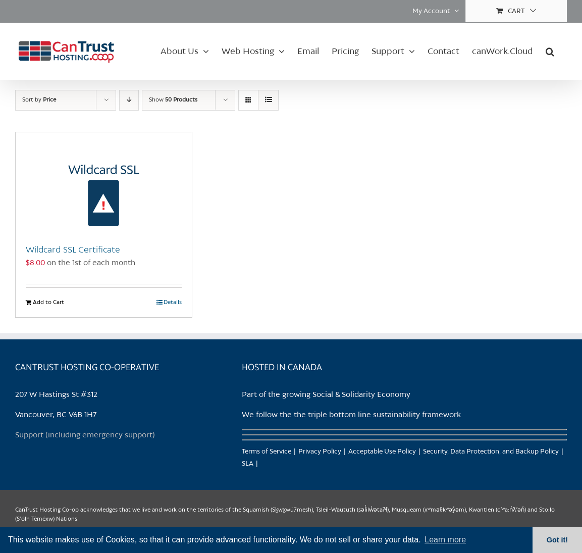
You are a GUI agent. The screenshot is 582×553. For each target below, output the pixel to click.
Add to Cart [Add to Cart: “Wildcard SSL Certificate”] (48, 302)
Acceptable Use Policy (382, 451)
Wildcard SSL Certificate (73, 250)
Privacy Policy (319, 451)
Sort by (39, 100)
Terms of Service (266, 451)
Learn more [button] (445, 539)
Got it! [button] (557, 540)
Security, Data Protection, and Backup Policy (491, 451)
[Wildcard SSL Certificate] (104, 182)
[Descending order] (129, 100)
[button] (550, 51)
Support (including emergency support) (85, 435)
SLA (247, 464)
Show (173, 100)
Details (173, 302)
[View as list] (268, 100)
